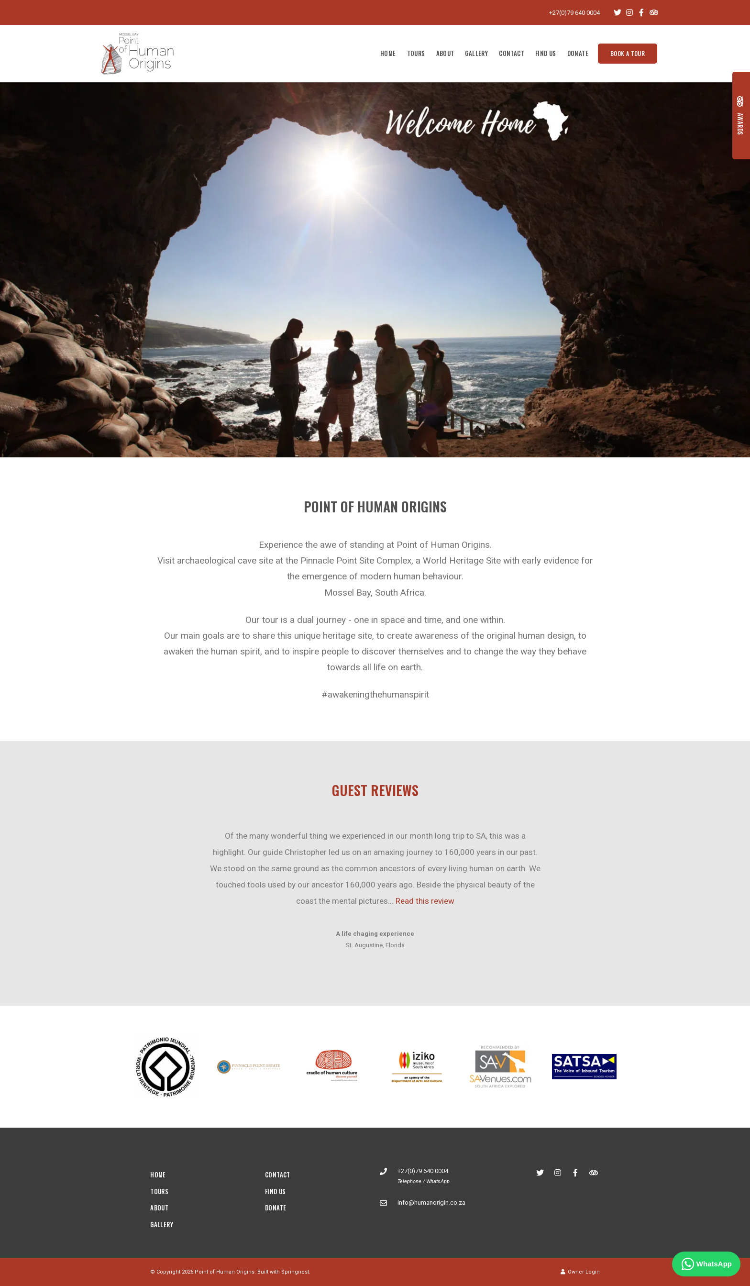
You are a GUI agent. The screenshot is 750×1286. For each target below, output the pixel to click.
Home (388, 53)
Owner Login (580, 1272)
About (445, 53)
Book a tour (627, 53)
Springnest (295, 1272)
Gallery (476, 53)
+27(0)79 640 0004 (574, 13)
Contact (511, 53)
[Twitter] (617, 12)
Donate (577, 53)
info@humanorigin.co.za (431, 1202)
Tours (416, 53)
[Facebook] (641, 12)
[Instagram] (629, 12)
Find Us (545, 53)
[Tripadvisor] (653, 12)
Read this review (425, 901)
